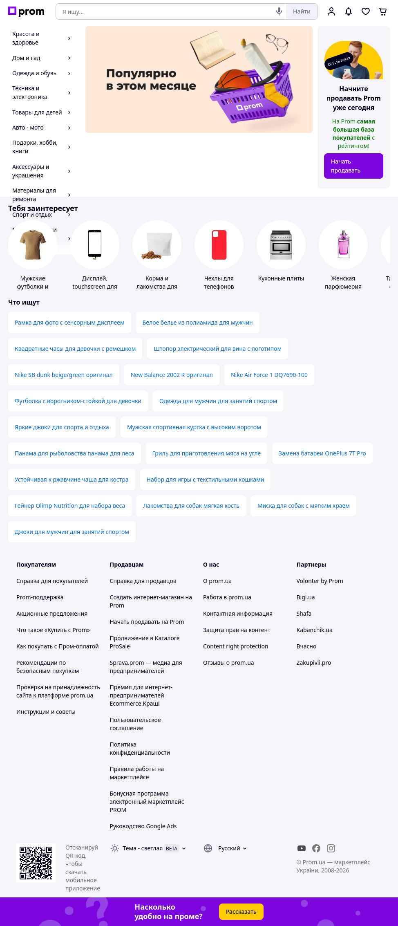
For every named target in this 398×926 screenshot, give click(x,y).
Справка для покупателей (52, 581)
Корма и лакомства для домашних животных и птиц (157, 290)
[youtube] (301, 848)
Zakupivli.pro (314, 662)
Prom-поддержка (40, 597)
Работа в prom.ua (227, 597)
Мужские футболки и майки (33, 286)
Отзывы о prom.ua (228, 662)
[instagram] (331, 848)
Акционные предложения (51, 613)
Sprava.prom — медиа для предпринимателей (146, 667)
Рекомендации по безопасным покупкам (47, 667)
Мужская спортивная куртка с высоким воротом (194, 427)
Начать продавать (346, 165)
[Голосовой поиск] (279, 11)
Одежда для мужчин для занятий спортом (218, 401)
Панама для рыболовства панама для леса (74, 453)
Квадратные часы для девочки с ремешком (75, 348)
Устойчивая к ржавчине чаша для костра (72, 479)
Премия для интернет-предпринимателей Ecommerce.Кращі (141, 695)
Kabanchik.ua (315, 630)
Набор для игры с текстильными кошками (205, 479)
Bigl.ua (306, 597)
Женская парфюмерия (343, 282)
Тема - (143, 848)
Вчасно (307, 646)
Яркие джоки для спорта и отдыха (62, 427)
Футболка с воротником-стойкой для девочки (78, 401)
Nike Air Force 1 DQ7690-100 (269, 375)
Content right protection (235, 646)
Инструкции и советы (46, 711)
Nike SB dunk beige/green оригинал (64, 375)
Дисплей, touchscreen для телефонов (94, 286)
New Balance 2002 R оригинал (172, 375)
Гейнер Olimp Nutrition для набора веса (70, 505)
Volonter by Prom (320, 581)
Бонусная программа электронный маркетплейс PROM (147, 801)
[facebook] (316, 848)
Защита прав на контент (237, 630)
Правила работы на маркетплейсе (137, 773)
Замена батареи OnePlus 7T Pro (322, 453)
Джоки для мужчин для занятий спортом (72, 532)
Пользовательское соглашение (135, 724)
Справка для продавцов (143, 581)
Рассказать (241, 911)
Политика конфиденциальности (140, 748)
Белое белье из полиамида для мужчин (198, 322)
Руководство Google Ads (143, 826)
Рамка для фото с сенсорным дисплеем (70, 322)
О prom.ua (217, 581)
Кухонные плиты (281, 278)
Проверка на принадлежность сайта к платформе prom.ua (58, 691)
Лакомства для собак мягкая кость (191, 505)
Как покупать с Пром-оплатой (57, 646)
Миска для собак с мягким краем (303, 505)
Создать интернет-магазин (147, 597)
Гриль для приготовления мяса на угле (206, 453)
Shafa (304, 613)
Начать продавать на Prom (147, 622)
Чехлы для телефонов (219, 282)
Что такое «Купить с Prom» (53, 630)
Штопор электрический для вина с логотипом (218, 348)
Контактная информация (238, 613)
